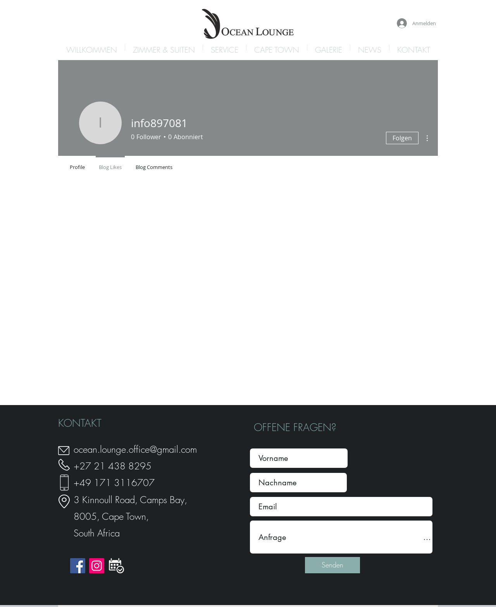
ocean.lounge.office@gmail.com (135, 449)
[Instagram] (96, 565)
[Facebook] (77, 565)
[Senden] (332, 565)
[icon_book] (116, 565)
